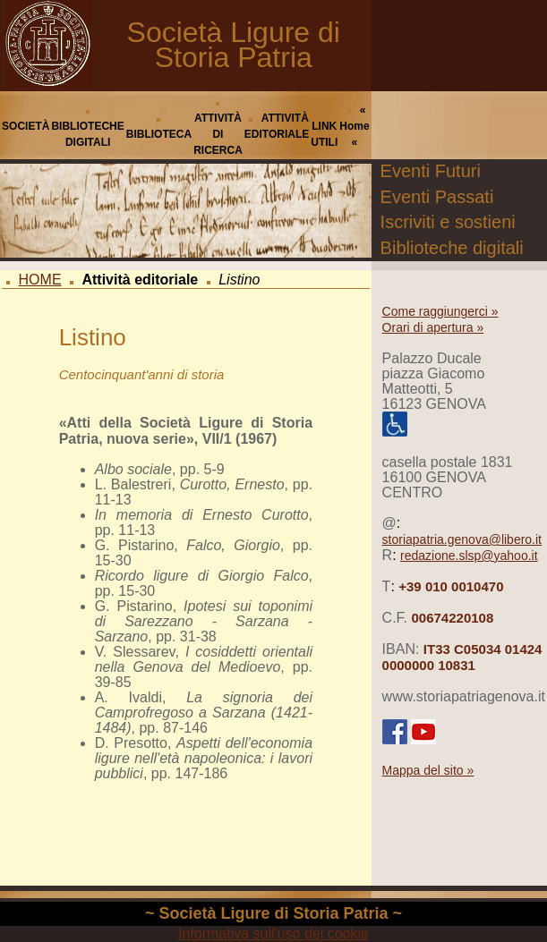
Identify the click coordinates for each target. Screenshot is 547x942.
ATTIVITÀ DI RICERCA (218, 134)
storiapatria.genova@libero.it (462, 539)
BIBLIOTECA (159, 134)
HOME (40, 279)
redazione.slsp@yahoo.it (469, 555)
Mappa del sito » (428, 770)
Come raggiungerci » (440, 311)
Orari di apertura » (433, 327)
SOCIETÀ (25, 126)
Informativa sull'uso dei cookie (273, 933)
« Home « (354, 126)
